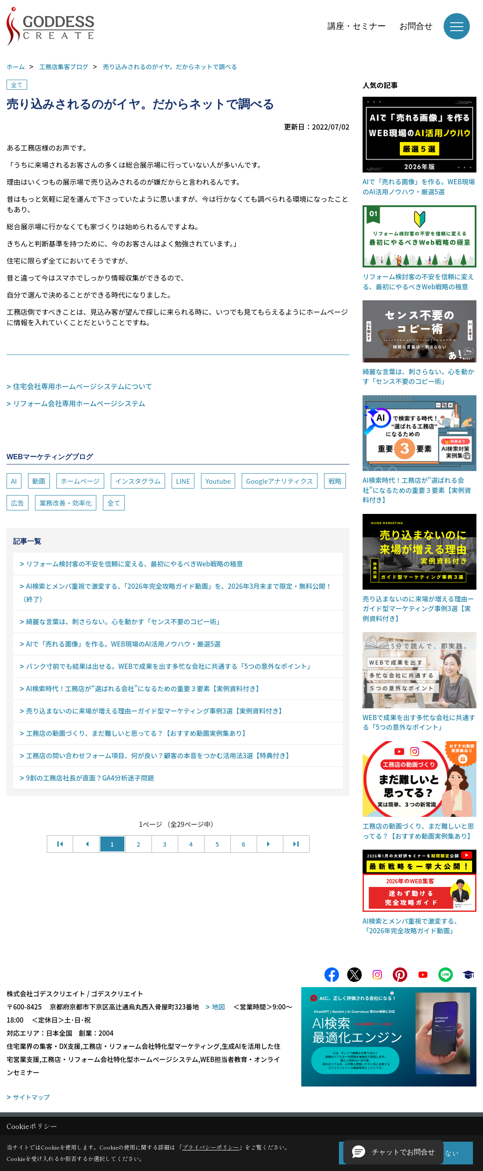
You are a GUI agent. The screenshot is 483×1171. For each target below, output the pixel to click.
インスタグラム (138, 480)
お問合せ (416, 26)
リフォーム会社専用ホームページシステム (79, 403)
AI (14, 480)
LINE (183, 480)
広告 (17, 502)
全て (17, 84)
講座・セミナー (357, 26)
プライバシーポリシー (210, 1147)
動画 (39, 480)
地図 (218, 1009)
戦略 (335, 480)
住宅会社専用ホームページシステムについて (82, 386)
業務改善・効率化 (65, 502)
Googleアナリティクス (279, 480)
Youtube (218, 480)
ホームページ (80, 480)
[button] (393, 1152)
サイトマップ (31, 1100)
